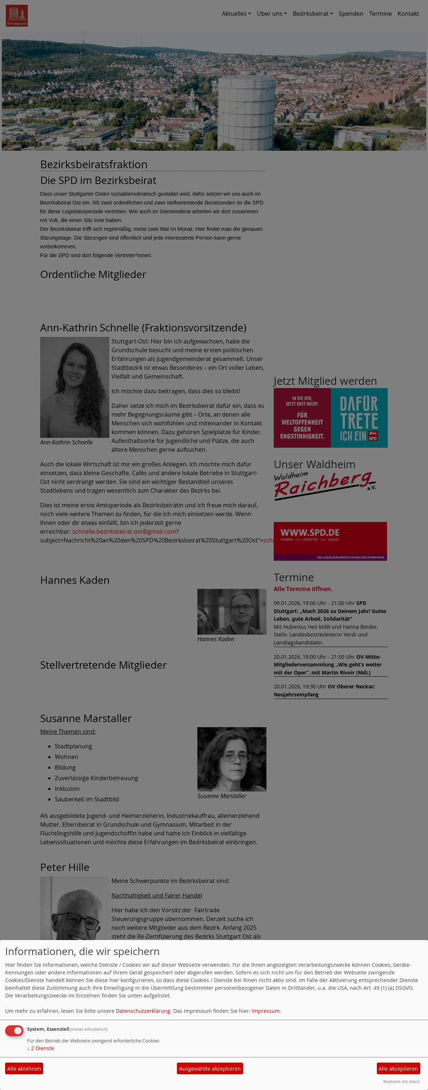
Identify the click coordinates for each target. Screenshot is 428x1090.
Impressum (266, 1010)
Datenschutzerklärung (143, 1010)
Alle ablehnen (24, 1068)
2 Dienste (40, 1048)
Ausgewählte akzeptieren (210, 1068)
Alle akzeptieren (398, 1068)
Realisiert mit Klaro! (401, 1081)
